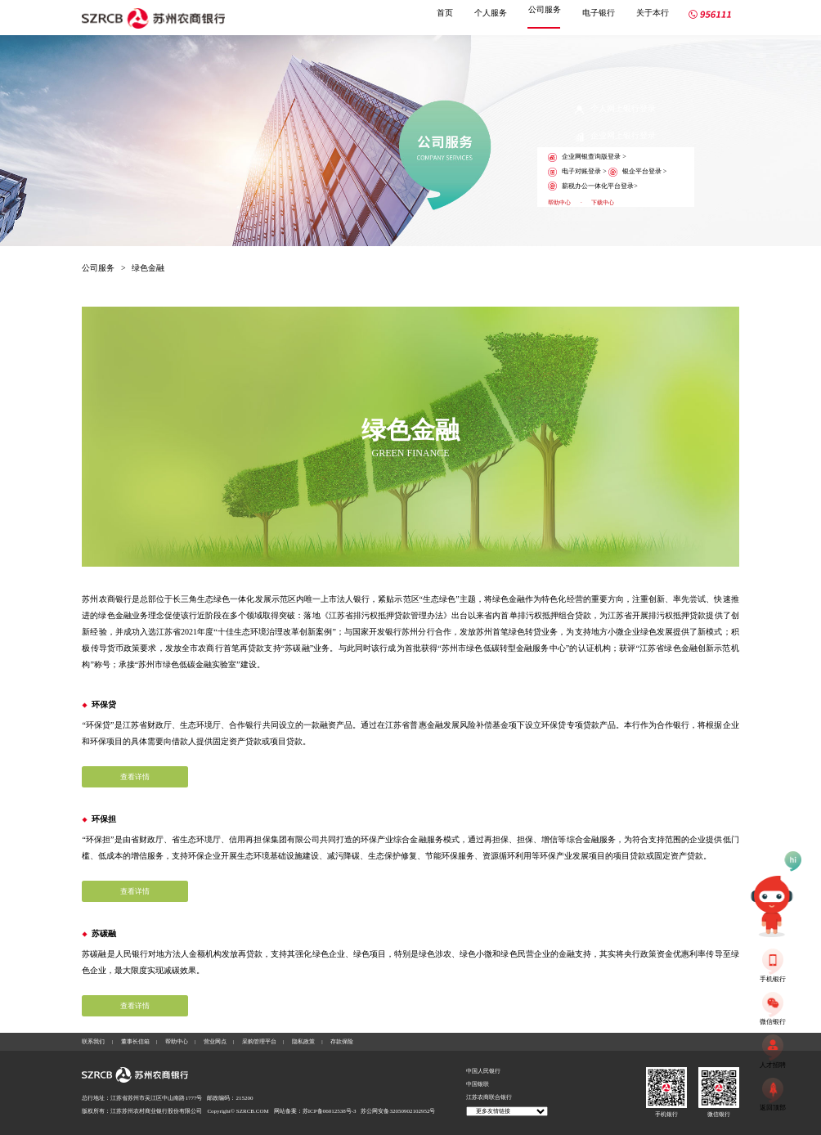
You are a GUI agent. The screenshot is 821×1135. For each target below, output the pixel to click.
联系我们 (93, 1042)
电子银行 (598, 13)
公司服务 (544, 10)
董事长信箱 (135, 1042)
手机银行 (666, 1114)
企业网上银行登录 (616, 136)
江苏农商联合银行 (489, 1097)
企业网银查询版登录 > (587, 157)
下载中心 (602, 203)
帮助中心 (559, 203)
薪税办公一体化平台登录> (593, 186)
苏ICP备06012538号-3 (330, 1111)
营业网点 (215, 1042)
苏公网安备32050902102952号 (398, 1111)
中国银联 (477, 1084)
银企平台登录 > (637, 172)
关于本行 (652, 13)
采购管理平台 (259, 1042)
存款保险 (341, 1042)
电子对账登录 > (577, 172)
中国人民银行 (483, 1071)
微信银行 (718, 1114)
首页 (445, 13)
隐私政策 (303, 1042)
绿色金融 (148, 267)
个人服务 (490, 13)
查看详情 (135, 777)
